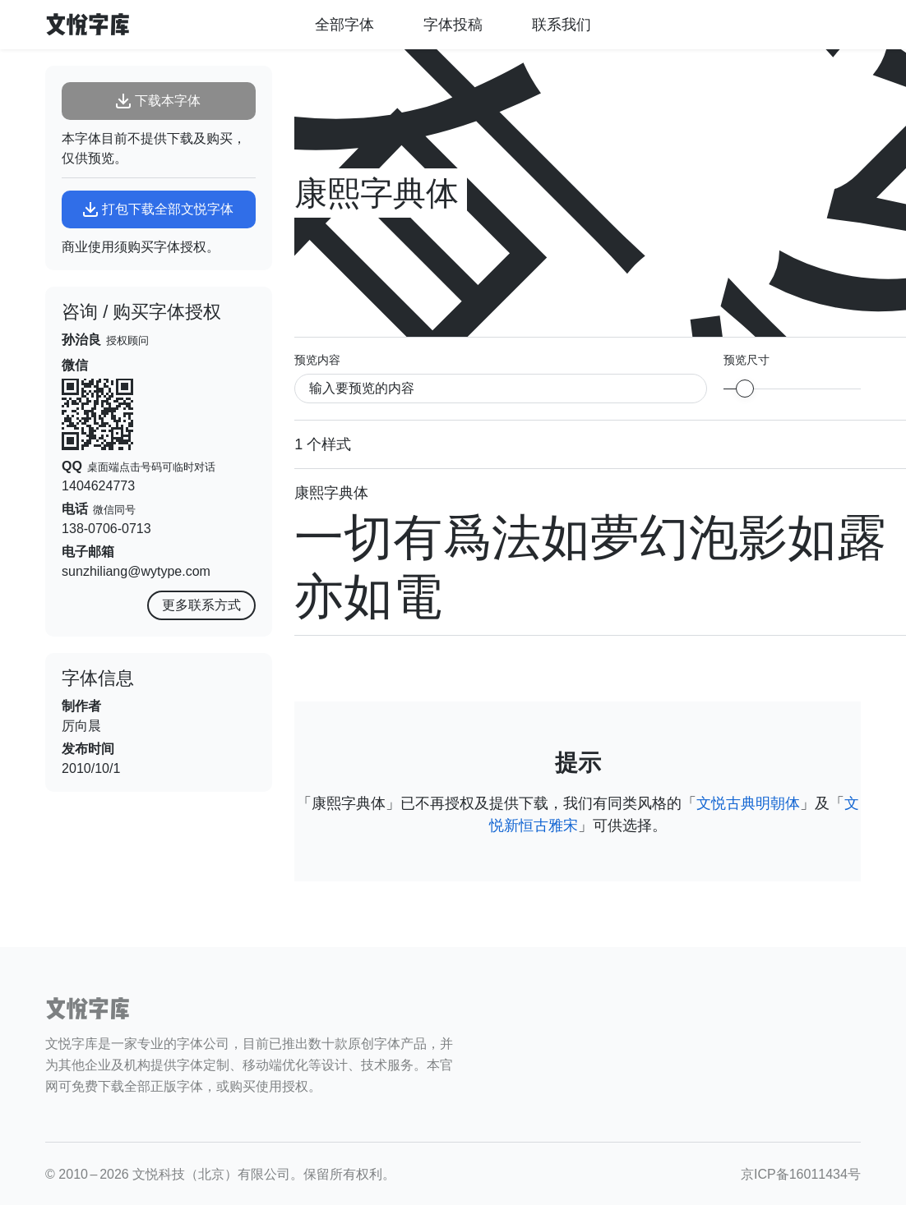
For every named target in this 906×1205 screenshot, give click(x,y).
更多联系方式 (201, 605)
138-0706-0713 (106, 529)
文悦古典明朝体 (748, 803)
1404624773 (98, 486)
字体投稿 (453, 24)
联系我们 (561, 24)
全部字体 (344, 24)
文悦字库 (88, 24)
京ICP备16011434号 (801, 1174)
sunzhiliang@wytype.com (136, 571)
